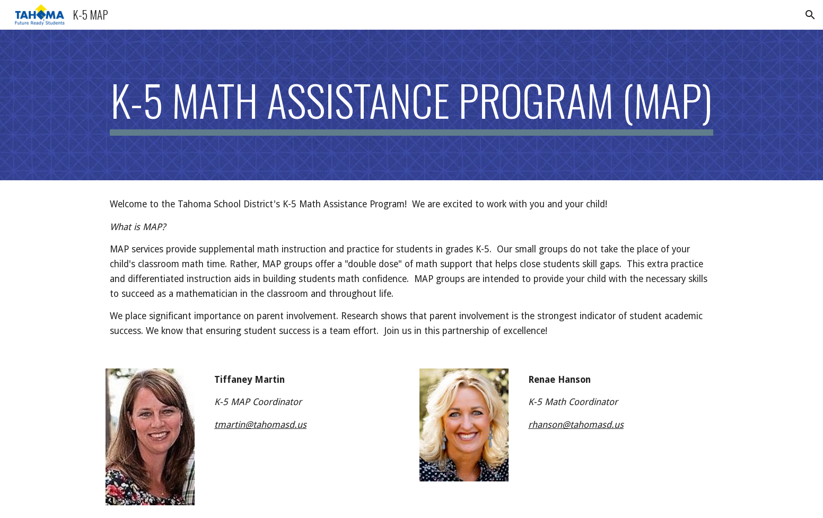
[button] (810, 15)
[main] (411, 105)
